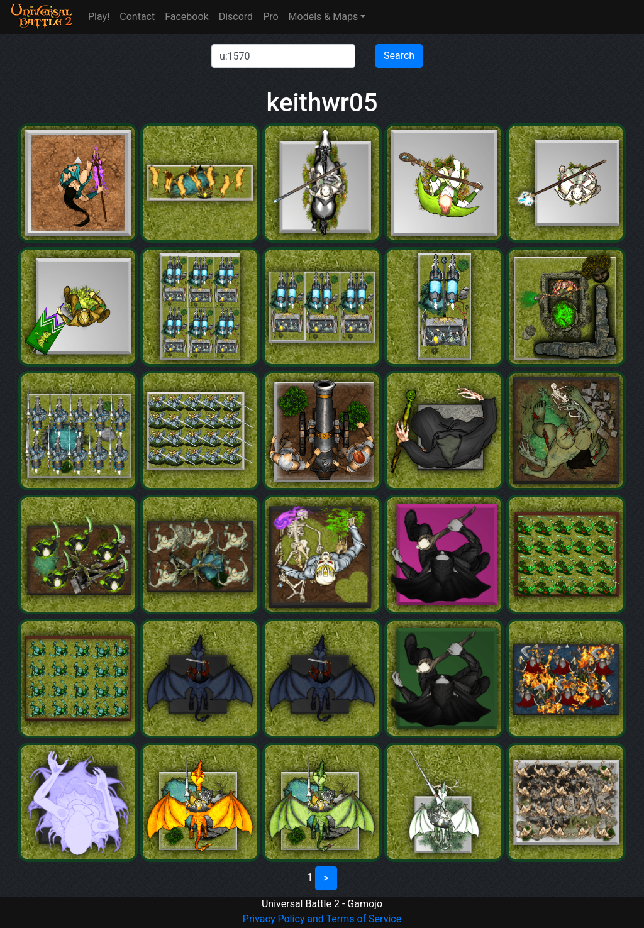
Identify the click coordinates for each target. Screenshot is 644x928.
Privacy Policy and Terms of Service (322, 919)
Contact (137, 17)
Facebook (186, 17)
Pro (270, 17)
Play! (98, 17)
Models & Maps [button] (323, 17)
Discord (236, 17)
